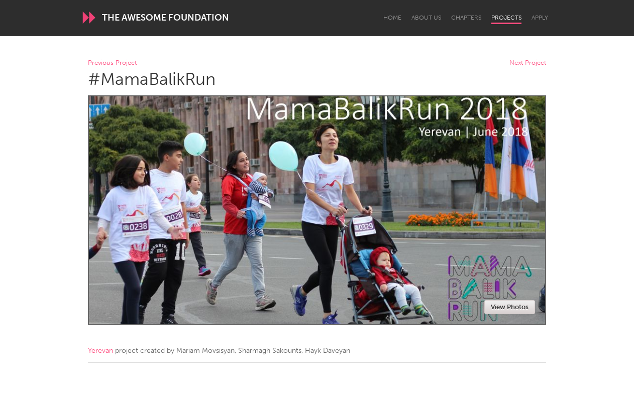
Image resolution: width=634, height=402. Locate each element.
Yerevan (100, 350)
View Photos (510, 307)
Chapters (466, 17)
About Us (426, 17)
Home (392, 17)
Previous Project (112, 63)
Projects (506, 17)
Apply (540, 17)
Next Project (527, 63)
